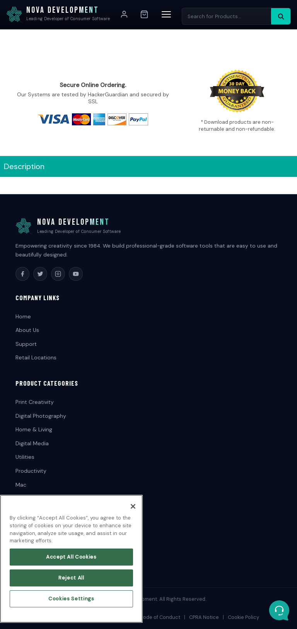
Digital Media (32, 443)
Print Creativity (34, 401)
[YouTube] (76, 274)
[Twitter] (40, 274)
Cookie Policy (243, 617)
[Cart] (144, 14)
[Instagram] (58, 274)
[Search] (280, 16)
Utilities (24, 456)
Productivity (30, 470)
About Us (27, 329)
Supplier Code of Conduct (149, 617)
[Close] (133, 510)
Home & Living (33, 429)
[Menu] (166, 14)
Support (26, 343)
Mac (20, 484)
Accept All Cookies (71, 561)
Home (23, 316)
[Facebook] (22, 274)
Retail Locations (35, 357)
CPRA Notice (204, 617)
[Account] (124, 14)
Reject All (71, 581)
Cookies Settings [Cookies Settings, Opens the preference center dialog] (71, 602)
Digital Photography (40, 415)
